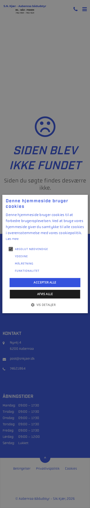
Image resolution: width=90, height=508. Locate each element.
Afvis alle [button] (45, 294)
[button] (45, 304)
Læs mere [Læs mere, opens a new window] (12, 239)
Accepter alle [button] (45, 282)
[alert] (45, 254)
